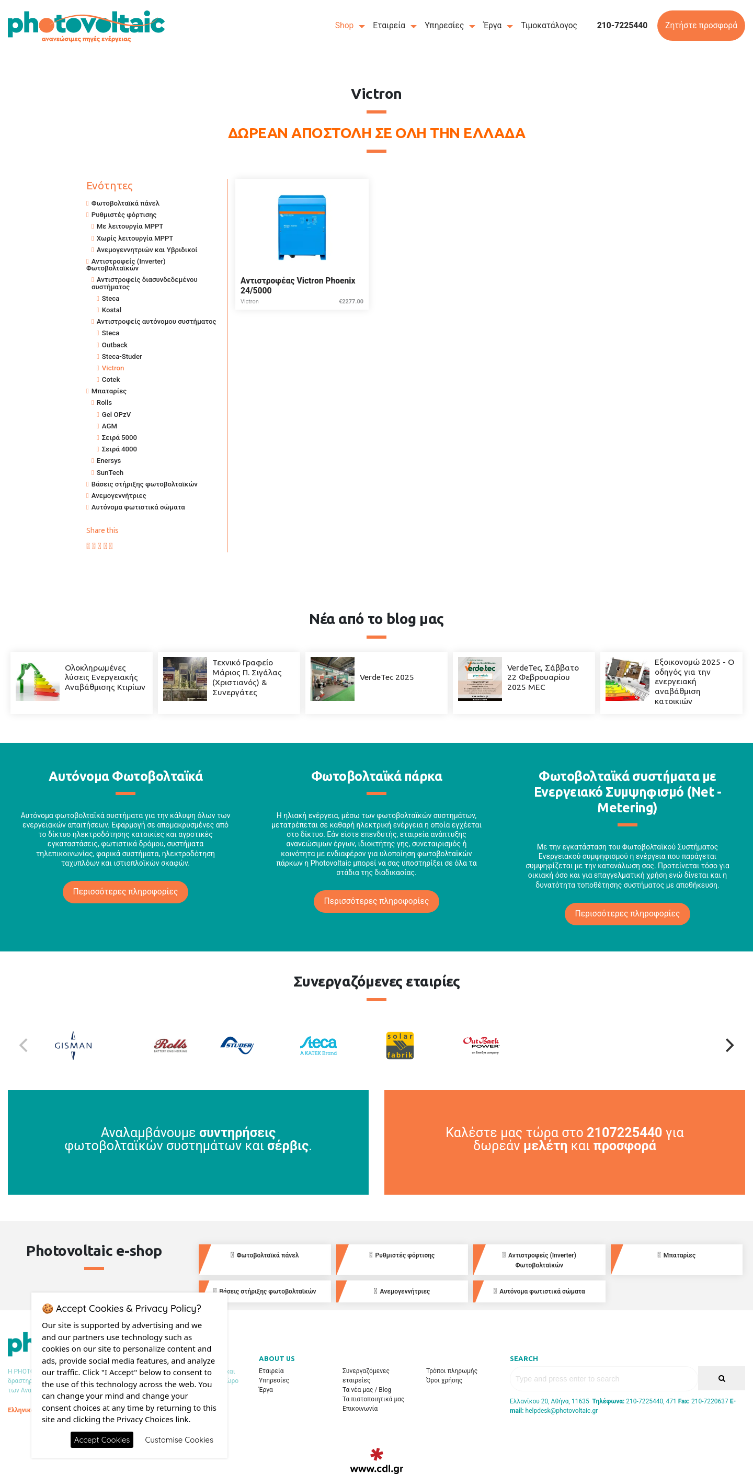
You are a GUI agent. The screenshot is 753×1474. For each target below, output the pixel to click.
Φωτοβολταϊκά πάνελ (125, 203)
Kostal (111, 310)
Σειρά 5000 (119, 437)
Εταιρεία (389, 25)
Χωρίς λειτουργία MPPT (135, 238)
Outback (115, 345)
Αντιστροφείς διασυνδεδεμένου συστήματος (145, 283)
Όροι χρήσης (444, 1380)
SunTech (110, 473)
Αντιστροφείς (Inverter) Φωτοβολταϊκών (126, 264)
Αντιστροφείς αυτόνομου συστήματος (156, 321)
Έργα (492, 25)
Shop (344, 25)
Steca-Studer (122, 356)
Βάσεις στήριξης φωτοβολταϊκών (145, 484)
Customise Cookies (179, 1440)
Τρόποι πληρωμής (451, 1371)
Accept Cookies (102, 1440)
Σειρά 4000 (119, 449)
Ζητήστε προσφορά (701, 25)
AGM (109, 426)
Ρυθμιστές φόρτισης (124, 215)
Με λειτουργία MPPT (130, 226)
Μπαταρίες (109, 391)
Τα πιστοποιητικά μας (373, 1399)
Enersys (109, 460)
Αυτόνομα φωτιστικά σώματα (138, 507)
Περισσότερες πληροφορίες (125, 892)
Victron (113, 368)
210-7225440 (622, 25)
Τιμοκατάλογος (549, 25)
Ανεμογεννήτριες (119, 496)
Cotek (111, 379)
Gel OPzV (116, 414)
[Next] (728, 1045)
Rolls (104, 402)
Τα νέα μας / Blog (367, 1389)
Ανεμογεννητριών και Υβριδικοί (147, 250)
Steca (110, 298)
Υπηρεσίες (444, 25)
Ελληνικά (21, 1410)
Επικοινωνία (360, 1408)
